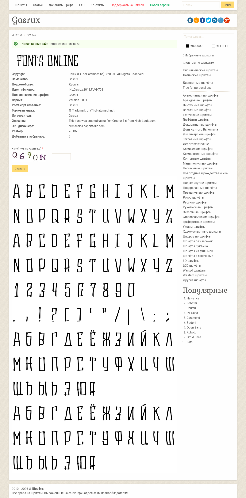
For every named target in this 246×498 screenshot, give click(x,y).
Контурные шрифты (197, 158)
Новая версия (160, 5)
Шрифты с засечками (198, 256)
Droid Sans (194, 337)
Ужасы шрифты (194, 226)
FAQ (82, 5)
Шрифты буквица (195, 246)
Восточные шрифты (197, 110)
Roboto (191, 332)
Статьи (38, 5)
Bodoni (191, 323)
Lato (190, 342)
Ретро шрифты (193, 197)
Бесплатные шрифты (198, 83)
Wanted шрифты (194, 270)
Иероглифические (196, 144)
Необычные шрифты (198, 168)
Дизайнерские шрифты (199, 134)
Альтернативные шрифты (201, 95)
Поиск (227, 4)
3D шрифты (191, 260)
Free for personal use (197, 87)
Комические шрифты (198, 149)
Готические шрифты (197, 115)
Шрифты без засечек (198, 241)
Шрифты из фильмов (198, 251)
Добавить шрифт (61, 5)
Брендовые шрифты (198, 100)
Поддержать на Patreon (127, 5)
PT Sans (192, 313)
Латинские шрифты (197, 75)
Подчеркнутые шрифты (200, 183)
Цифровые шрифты (197, 236)
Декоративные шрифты (200, 124)
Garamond (193, 318)
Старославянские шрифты (201, 217)
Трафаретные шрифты (199, 222)
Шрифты (21, 5)
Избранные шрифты (199, 55)
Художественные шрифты (202, 231)
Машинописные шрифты (200, 163)
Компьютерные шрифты (200, 153)
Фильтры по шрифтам (198, 62)
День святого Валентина (200, 129)
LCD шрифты (192, 265)
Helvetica (193, 298)
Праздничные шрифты (199, 192)
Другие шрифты (194, 280)
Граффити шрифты (196, 119)
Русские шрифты (195, 202)
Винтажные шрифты (197, 105)
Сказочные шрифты (197, 212)
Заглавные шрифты (197, 139)
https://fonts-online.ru (65, 44)
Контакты (98, 5)
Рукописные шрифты (198, 207)
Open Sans (194, 327)
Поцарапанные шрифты (200, 188)
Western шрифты (195, 275)
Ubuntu (191, 308)
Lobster (192, 303)
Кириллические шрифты (200, 70)
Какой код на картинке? (27, 148)
